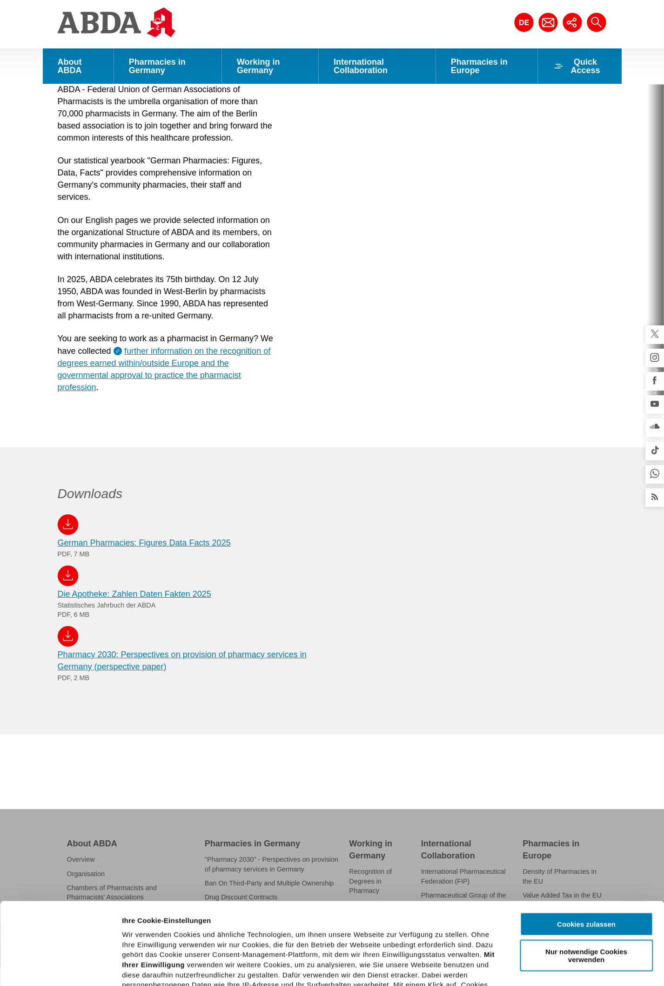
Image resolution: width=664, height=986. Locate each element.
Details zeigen (494, 968)
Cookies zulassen (586, 842)
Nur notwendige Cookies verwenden (586, 873)
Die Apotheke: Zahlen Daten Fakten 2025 (134, 577)
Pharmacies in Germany (157, 66)
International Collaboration (361, 66)
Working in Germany (258, 66)
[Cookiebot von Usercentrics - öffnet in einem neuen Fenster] (60, 968)
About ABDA (70, 66)
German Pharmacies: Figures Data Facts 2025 (144, 526)
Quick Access (576, 66)
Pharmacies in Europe (479, 66)
